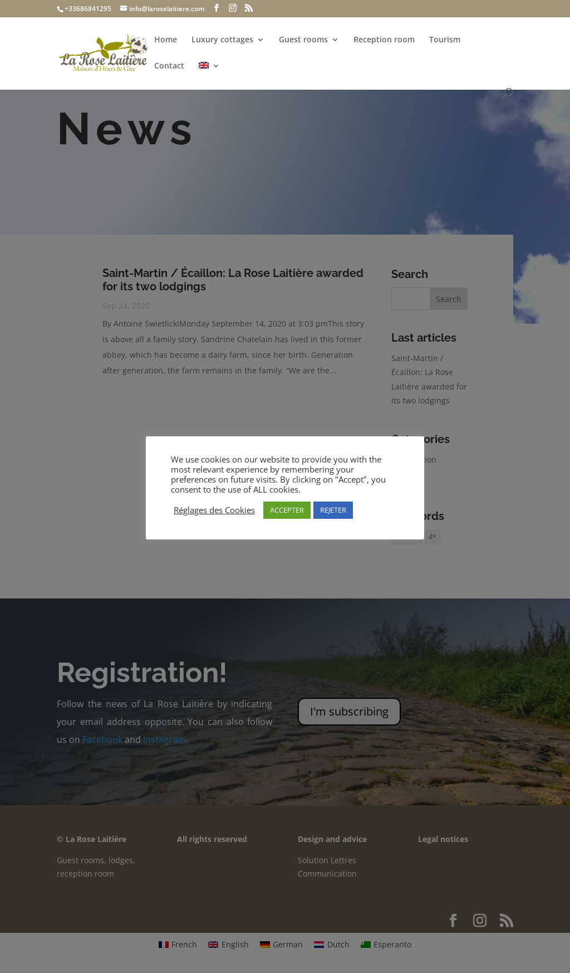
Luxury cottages (222, 40)
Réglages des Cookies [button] (214, 510)
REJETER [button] (333, 510)
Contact (169, 66)
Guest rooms (303, 40)
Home (165, 40)
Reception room (384, 40)
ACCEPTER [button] (287, 510)
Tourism (444, 40)
